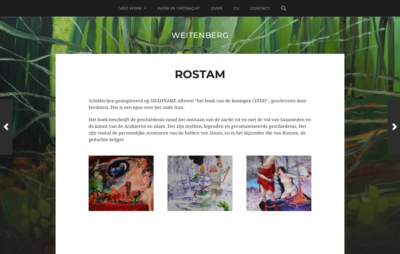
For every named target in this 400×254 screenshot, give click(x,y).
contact (260, 8)
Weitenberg (200, 35)
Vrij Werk (130, 8)
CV (236, 8)
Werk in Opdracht (178, 8)
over (216, 8)
